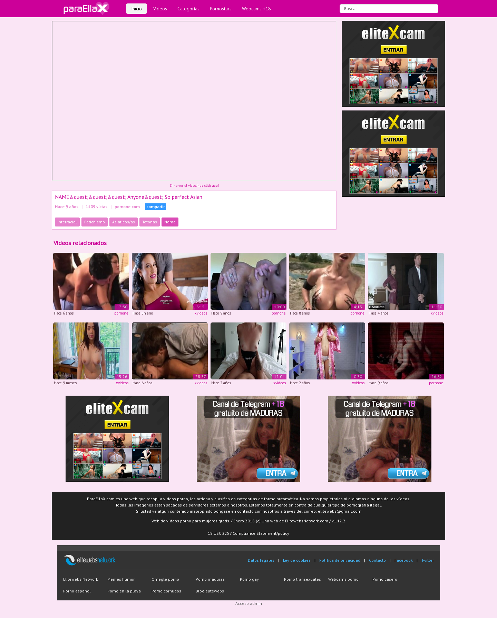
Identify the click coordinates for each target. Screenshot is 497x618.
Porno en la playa (124, 590)
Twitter (427, 560)
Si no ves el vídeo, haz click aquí (194, 185)
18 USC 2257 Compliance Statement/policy (248, 533)
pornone (121, 313)
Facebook (403, 560)
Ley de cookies (297, 560)
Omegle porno (165, 579)
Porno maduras (210, 579)
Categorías (188, 9)
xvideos (201, 313)
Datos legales (261, 560)
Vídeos (160, 9)
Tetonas (149, 221)
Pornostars (221, 9)
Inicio (136, 9)
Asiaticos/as (123, 221)
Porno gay (249, 579)
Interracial (67, 221)
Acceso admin (248, 603)
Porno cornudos (166, 590)
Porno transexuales (302, 579)
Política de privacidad (339, 560)
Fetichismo (94, 221)
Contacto (377, 560)
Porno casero (384, 579)
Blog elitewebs (210, 590)
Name (170, 221)
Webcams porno (343, 579)
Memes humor (121, 579)
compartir (155, 206)
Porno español (77, 590)
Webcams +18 (256, 9)
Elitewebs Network (80, 579)
